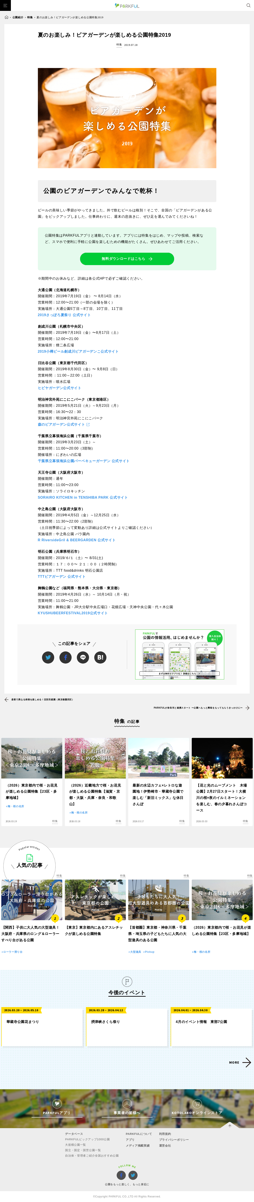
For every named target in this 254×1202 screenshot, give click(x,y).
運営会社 (165, 1145)
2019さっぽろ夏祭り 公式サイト (64, 315)
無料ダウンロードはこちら (123, 259)
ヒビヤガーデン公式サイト (59, 388)
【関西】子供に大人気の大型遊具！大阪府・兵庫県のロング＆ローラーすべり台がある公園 (30, 934)
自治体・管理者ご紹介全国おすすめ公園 (92, 1155)
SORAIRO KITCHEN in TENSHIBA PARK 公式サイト (83, 497)
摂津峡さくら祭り (105, 1022)
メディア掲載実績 (138, 1145)
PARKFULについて (139, 1133)
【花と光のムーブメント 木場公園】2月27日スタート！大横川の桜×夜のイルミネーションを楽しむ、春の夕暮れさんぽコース (221, 798)
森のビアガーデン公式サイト (61, 424)
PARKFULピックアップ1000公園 (87, 1139)
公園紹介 (18, 17)
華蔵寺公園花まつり (23, 1022)
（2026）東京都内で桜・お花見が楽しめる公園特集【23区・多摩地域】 (32, 792)
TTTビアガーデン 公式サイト (62, 576)
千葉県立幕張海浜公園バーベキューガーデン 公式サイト (84, 461)
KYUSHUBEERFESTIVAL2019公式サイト (73, 613)
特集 (30, 17)
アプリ (130, 1139)
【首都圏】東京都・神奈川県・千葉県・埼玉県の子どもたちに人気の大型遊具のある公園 (157, 934)
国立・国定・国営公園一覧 (83, 1150)
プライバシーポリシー (174, 1139)
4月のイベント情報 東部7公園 (201, 1022)
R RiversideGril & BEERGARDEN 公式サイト (77, 540)
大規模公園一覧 (75, 1144)
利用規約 (165, 1133)
